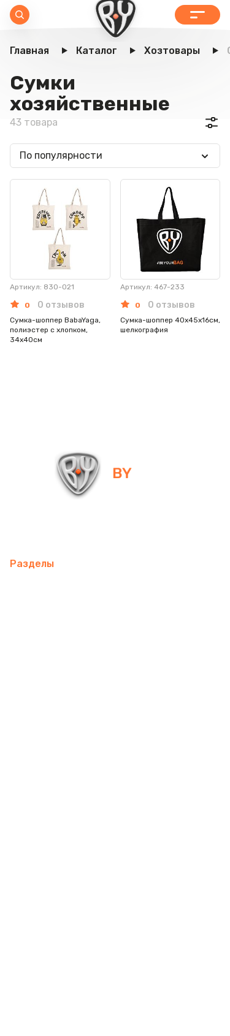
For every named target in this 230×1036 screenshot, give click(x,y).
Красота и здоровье (57, 855)
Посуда (138, 708)
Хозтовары (136, 737)
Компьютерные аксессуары (75, 649)
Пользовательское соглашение (115, 1016)
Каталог (197, 14)
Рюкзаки (151, 766)
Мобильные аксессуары (65, 590)
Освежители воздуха (61, 678)
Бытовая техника (103, 796)
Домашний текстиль (59, 708)
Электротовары (162, 678)
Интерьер (136, 619)
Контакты (141, 855)
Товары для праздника (64, 766)
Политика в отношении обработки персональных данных (115, 992)
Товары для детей (54, 737)
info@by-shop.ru (54, 527)
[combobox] (115, 155)
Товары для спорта (55, 619)
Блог (188, 855)
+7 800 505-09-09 (160, 527)
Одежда (29, 796)
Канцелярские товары (62, 825)
